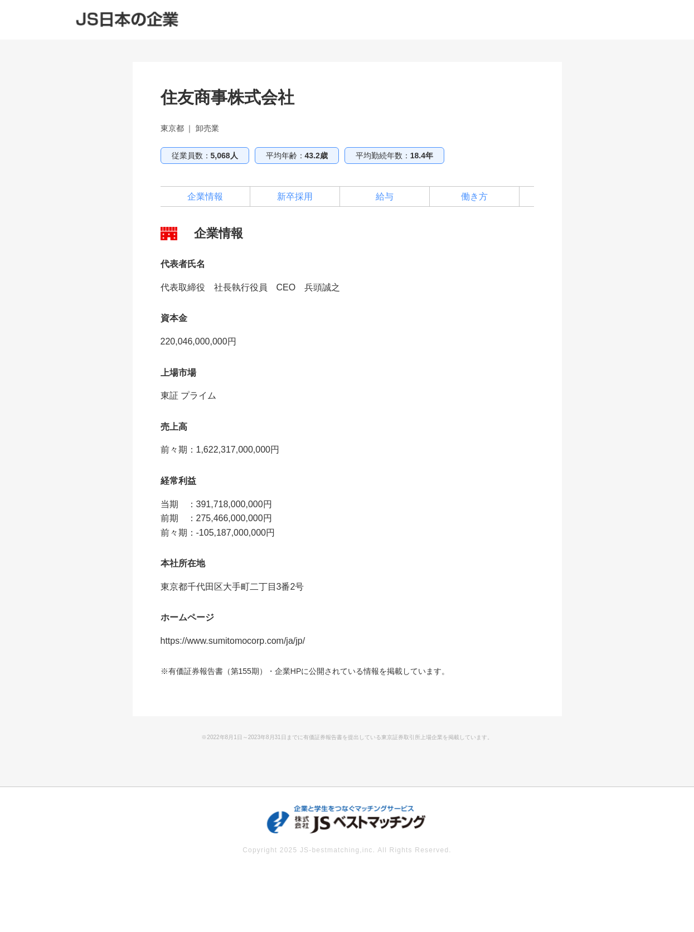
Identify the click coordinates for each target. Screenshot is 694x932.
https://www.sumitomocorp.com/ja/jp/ (233, 640)
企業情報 (205, 196)
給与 (385, 196)
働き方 (474, 196)
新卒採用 (295, 196)
